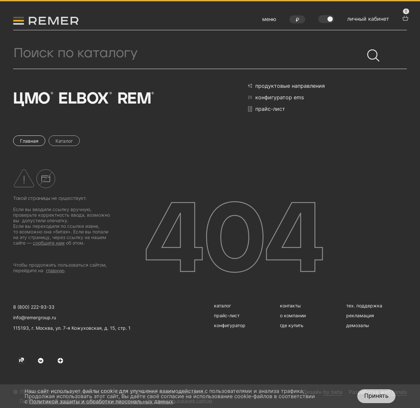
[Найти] (370, 52)
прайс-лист (266, 109)
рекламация (360, 315)
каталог (222, 305)
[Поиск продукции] (188, 53)
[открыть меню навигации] (269, 20)
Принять (376, 395)
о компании (293, 315)
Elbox (84, 99)
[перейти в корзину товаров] (404, 17)
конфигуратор (229, 325)
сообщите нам (49, 243)
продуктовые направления (286, 86)
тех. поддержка (364, 305)
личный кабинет (368, 18)
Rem (135, 99)
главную (55, 270)
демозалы (357, 325)
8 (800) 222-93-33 (33, 307)
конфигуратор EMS (276, 97)
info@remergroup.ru (34, 317)
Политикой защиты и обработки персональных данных (101, 401)
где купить (292, 325)
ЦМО (32, 99)
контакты (290, 305)
